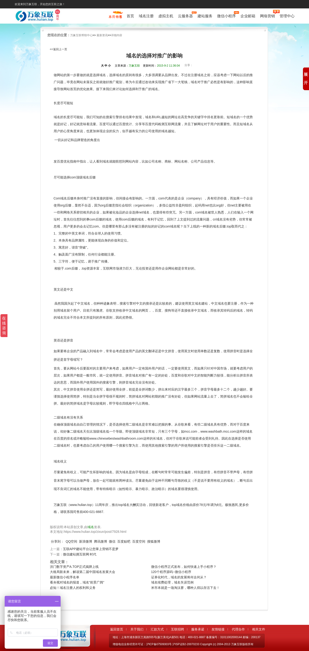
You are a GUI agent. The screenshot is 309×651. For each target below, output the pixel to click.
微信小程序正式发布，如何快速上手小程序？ (183, 567)
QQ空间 (71, 541)
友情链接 (218, 629)
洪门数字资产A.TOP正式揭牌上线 (74, 567)
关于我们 (136, 629)
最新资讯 (102, 35)
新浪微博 (85, 541)
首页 (130, 16)
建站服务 (205, 16)
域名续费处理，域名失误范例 (172, 582)
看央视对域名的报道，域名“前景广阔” (77, 582)
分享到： (57, 541)
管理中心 (287, 16)
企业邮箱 (247, 16)
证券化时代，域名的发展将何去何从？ (179, 577)
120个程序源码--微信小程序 (171, 572)
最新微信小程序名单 (64, 577)
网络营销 (267, 15)
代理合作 (238, 629)
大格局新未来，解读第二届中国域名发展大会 (82, 572)
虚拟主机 (165, 16)
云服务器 (185, 15)
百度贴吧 (123, 541)
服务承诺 (197, 629)
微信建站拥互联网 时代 (80, 554)
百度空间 (138, 541)
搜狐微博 (153, 541)
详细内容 (116, 35)
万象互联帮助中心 (81, 35)
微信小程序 (226, 15)
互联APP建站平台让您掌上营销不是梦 (90, 549)
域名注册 (146, 16)
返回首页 (116, 629)
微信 (112, 541)
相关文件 (258, 629)
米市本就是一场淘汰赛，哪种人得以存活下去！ (185, 588)
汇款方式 (157, 629)
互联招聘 (177, 629)
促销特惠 (115, 17)
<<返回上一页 (58, 49)
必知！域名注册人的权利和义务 (73, 588)
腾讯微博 (100, 541)
